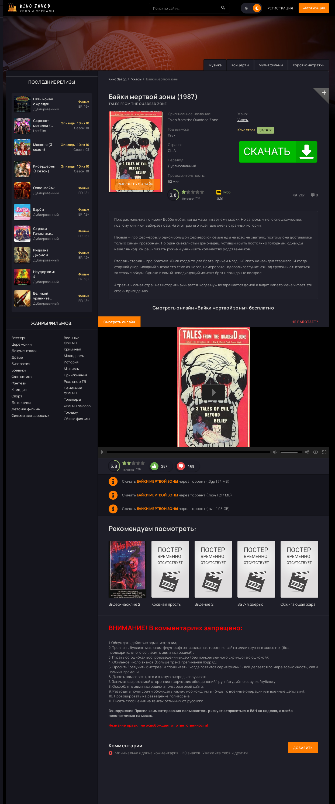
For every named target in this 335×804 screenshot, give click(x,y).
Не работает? (305, 321)
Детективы (21, 402)
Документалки (24, 350)
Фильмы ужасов (77, 405)
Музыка (209, 65)
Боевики (19, 370)
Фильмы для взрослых (31, 415)
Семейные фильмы (73, 390)
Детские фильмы (26, 409)
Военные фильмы (72, 340)
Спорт (17, 396)
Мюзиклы (72, 368)
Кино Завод (118, 79)
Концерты (236, 65)
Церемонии (22, 344)
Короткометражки (308, 65)
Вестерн (19, 337)
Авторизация (310, 8)
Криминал (72, 349)
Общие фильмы (77, 418)
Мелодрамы (74, 355)
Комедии (19, 389)
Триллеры (72, 399)
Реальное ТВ (75, 381)
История (71, 362)
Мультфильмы (269, 65)
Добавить (303, 747)
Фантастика (22, 376)
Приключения (75, 375)
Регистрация (273, 8)
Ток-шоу (71, 412)
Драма (17, 357)
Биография (21, 363)
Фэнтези (19, 383)
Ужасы (136, 79)
